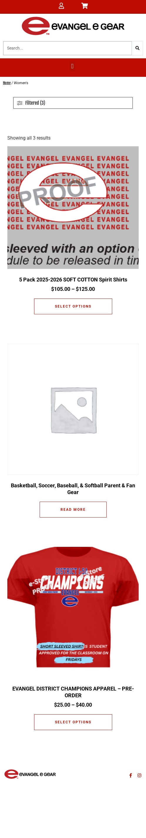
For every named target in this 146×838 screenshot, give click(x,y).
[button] (72, 66)
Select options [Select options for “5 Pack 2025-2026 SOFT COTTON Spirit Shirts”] (73, 306)
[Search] (137, 48)
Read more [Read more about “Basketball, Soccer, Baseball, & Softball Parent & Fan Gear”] (73, 510)
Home (7, 83)
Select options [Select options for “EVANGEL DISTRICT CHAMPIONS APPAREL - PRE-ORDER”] (73, 722)
